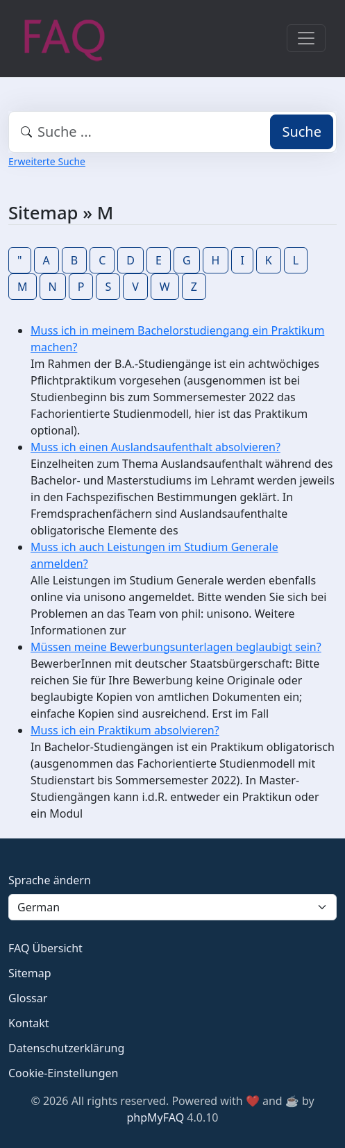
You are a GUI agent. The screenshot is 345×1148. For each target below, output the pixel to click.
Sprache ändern (49, 880)
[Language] (172, 907)
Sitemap (29, 973)
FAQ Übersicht (45, 948)
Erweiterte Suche (46, 161)
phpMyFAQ (156, 1117)
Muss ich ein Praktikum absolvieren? (125, 730)
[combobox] (172, 132)
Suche (301, 131)
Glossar (27, 998)
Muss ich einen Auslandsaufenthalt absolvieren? (155, 447)
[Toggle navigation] (306, 38)
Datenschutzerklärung (66, 1048)
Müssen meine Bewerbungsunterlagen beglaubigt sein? (176, 647)
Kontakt (28, 1023)
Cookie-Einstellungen (63, 1073)
